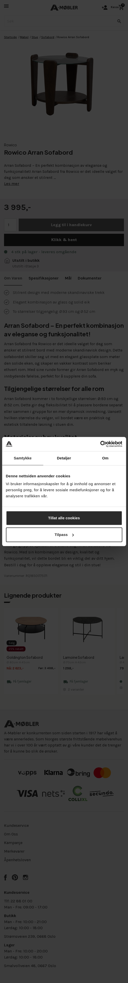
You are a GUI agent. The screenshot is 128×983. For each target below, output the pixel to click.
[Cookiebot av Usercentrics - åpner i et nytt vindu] (100, 444)
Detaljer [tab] (64, 458)
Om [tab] (105, 458)
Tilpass (64, 534)
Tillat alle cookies (64, 518)
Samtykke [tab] (23, 458)
